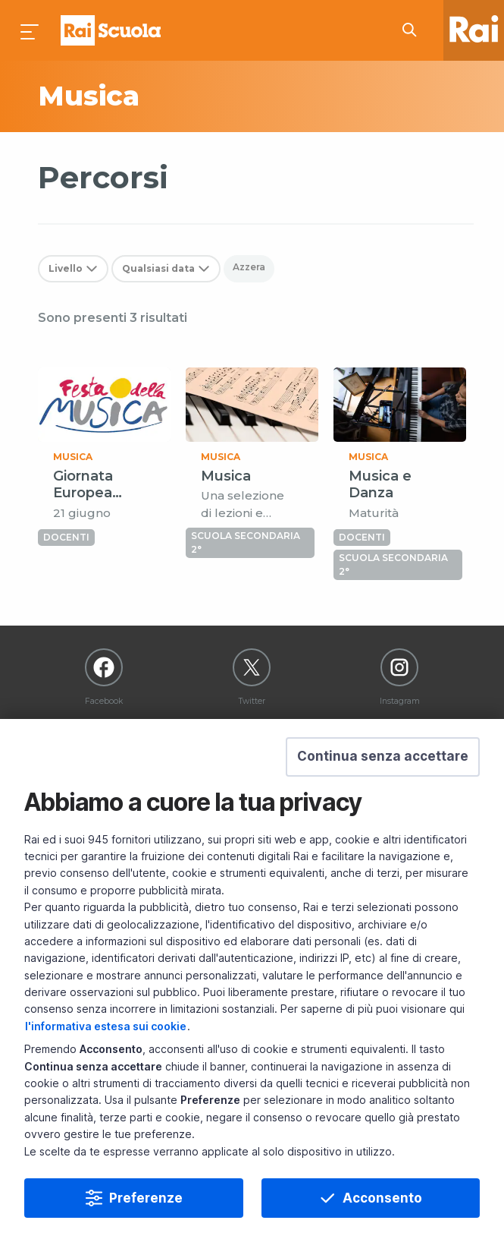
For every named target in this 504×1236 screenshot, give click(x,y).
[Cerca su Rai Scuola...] (413, 30)
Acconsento (382, 1198)
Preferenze (146, 1198)
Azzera (249, 267)
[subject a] (141, 96)
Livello (66, 268)
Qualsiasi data (158, 268)
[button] (383, 757)
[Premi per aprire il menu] (30, 30)
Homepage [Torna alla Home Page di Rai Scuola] (111, 30)
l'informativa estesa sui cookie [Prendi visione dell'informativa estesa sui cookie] (105, 1026)
